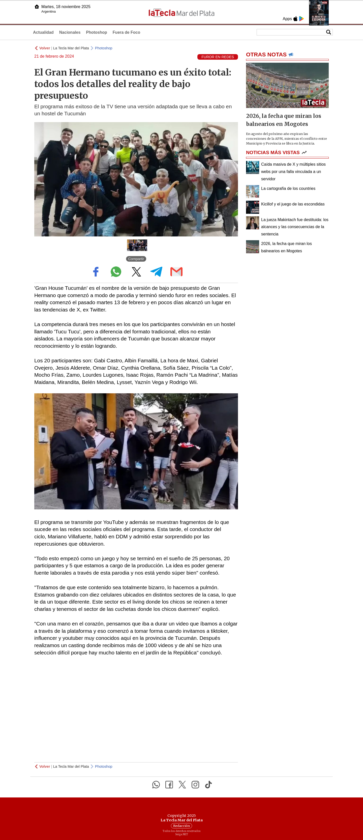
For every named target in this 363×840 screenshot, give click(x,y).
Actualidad (43, 32)
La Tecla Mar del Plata (71, 48)
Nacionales (69, 32)
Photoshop (96, 32)
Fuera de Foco (126, 32)
